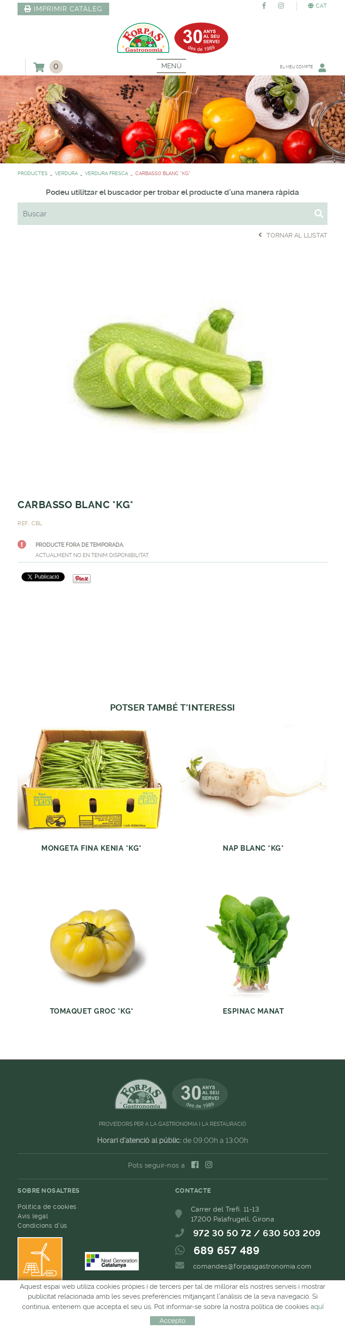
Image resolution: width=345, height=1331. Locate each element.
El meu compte (299, 67)
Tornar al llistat (292, 235)
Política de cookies (47, 1206)
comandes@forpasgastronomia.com (252, 1266)
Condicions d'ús (42, 1225)
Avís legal (33, 1216)
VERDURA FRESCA (106, 173)
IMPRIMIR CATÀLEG (63, 9)
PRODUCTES (33, 173)
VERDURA (66, 173)
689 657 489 (227, 1250)
